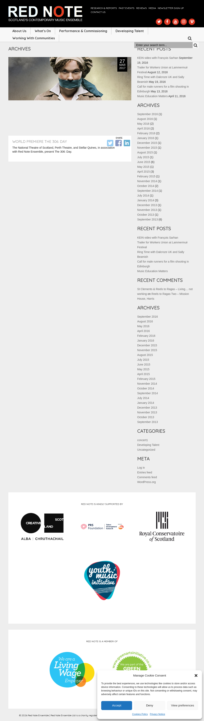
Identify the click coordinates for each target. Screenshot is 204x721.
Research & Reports (104, 8)
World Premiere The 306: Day (39, 141)
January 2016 (145, 138)
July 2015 (143, 157)
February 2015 (146, 176)
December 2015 (147, 142)
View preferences (182, 705)
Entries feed (144, 472)
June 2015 (143, 162)
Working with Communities (33, 38)
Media (152, 8)
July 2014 (143, 195)
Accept (116, 705)
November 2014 (147, 181)
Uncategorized (146, 449)
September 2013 (147, 219)
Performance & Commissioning (83, 31)
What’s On (43, 31)
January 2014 (145, 200)
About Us (19, 31)
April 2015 (143, 171)
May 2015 (143, 166)
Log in (141, 467)
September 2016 (147, 114)
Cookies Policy (140, 714)
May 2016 (143, 123)
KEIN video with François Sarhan (157, 57)
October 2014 (145, 186)
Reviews (141, 8)
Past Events (126, 8)
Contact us (98, 12)
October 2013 (145, 214)
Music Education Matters (152, 96)
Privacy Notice (157, 714)
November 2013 (147, 209)
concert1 (142, 440)
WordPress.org (146, 482)
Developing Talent (130, 31)
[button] (196, 676)
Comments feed (147, 477)
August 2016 (145, 118)
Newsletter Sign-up (171, 8)
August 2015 (145, 152)
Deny (149, 705)
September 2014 (147, 190)
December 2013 (147, 205)
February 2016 (146, 133)
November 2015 (147, 147)
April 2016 (143, 128)
